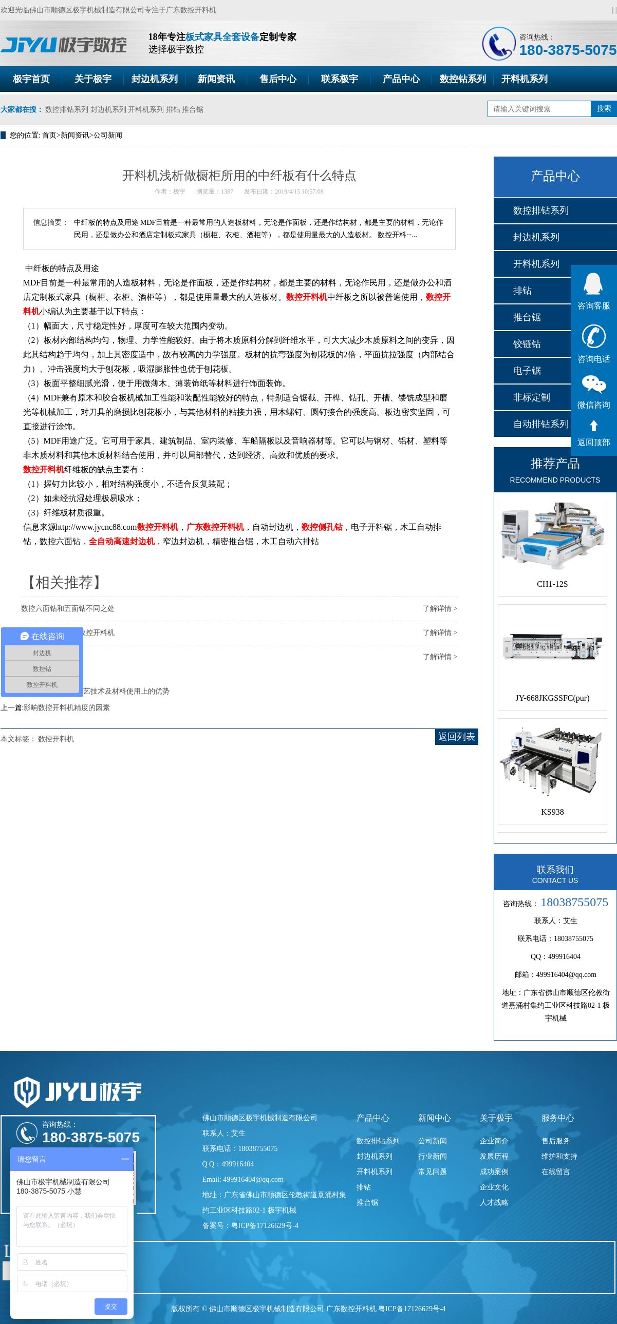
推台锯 (192, 109)
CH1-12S (552, 586)
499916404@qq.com (566, 974)
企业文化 (494, 1187)
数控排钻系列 (66, 109)
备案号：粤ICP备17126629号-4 (250, 1226)
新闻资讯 (216, 79)
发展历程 (494, 1156)
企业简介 (494, 1141)
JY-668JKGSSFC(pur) (552, 700)
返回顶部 (593, 433)
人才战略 (494, 1202)
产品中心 (401, 79)
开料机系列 (524, 79)
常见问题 (432, 1172)
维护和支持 (559, 1156)
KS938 (552, 814)
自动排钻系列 (541, 424)
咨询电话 (593, 343)
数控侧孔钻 (322, 527)
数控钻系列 (463, 79)
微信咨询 (593, 392)
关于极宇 (92, 79)
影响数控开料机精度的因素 (67, 708)
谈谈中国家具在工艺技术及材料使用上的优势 (97, 691)
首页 (49, 135)
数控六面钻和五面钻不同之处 (68, 608)
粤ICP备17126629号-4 (411, 1309)
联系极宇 (339, 79)
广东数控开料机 (191, 10)
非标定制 (531, 397)
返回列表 (456, 737)
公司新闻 (108, 135)
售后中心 (277, 79)
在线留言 (555, 1172)
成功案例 (494, 1172)
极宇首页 (31, 79)
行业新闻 (432, 1156)
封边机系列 (155, 79)
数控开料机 (306, 297)
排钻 (173, 109)
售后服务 (555, 1141)
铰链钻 (527, 344)
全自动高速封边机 (122, 541)
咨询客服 (593, 291)
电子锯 (527, 371)
